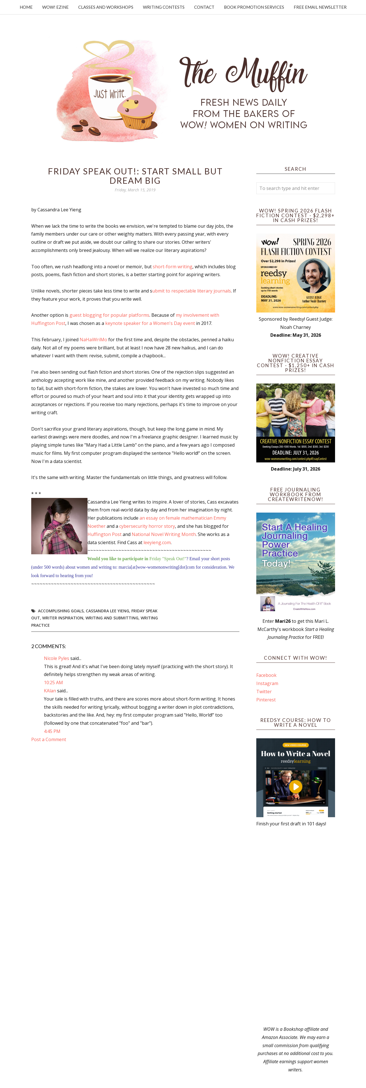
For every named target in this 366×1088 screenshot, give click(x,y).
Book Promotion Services (254, 7)
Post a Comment (48, 739)
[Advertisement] (295, 926)
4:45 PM (52, 731)
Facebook (266, 675)
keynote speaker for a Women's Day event (150, 323)
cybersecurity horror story (147, 526)
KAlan (50, 691)
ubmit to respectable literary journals (191, 291)
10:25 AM (53, 682)
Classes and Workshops (105, 7)
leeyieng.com (157, 542)
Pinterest (266, 700)
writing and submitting (112, 618)
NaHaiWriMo (93, 339)
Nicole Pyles (56, 658)
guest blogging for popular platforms (109, 315)
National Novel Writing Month (164, 534)
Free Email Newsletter (320, 7)
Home (26, 7)
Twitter (264, 691)
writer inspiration (62, 618)
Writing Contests (164, 7)
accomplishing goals (61, 610)
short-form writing (172, 266)
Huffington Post (104, 534)
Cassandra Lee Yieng (107, 610)
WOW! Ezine (55, 7)
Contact (204, 7)
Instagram (267, 683)
